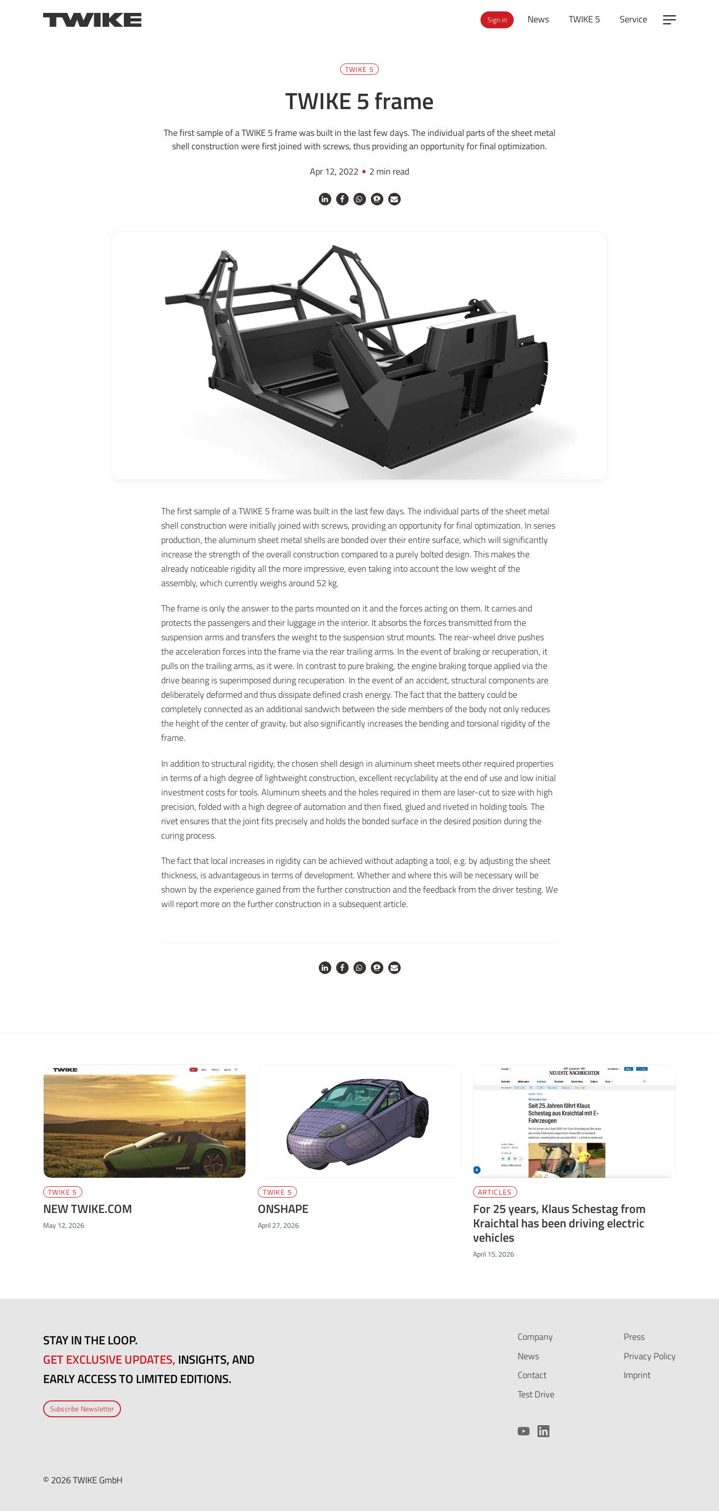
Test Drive (536, 1394)
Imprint (637, 1375)
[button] (325, 199)
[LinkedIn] (543, 1431)
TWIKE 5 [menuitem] (584, 19)
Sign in (497, 19)
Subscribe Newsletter (82, 1408)
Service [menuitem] (633, 19)
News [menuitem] (538, 19)
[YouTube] (524, 1431)
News (528, 1356)
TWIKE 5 (359, 69)
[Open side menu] (669, 19)
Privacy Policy (650, 1356)
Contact (532, 1375)
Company (535, 1336)
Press (634, 1336)
